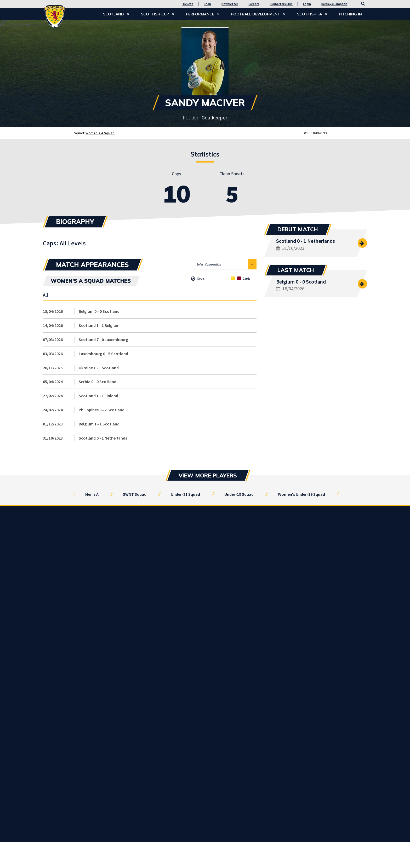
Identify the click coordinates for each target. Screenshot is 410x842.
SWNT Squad (134, 494)
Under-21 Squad (185, 494)
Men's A (92, 494)
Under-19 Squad (239, 494)
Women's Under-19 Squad (301, 494)
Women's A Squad (100, 133)
